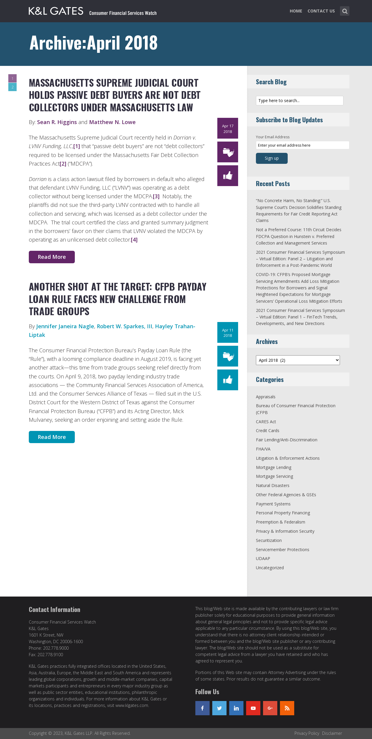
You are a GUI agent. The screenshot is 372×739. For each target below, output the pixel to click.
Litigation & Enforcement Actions (288, 458)
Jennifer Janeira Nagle (65, 326)
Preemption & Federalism (280, 522)
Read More (52, 256)
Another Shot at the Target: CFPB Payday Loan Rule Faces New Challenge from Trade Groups (117, 298)
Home (296, 11)
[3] (156, 196)
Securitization (269, 540)
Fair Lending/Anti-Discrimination (286, 440)
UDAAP (263, 558)
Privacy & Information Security (285, 531)
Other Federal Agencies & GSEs (286, 494)
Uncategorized (270, 567)
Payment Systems (273, 504)
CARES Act (266, 421)
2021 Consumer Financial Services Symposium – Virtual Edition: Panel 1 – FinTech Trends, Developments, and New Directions (300, 316)
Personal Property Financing (283, 513)
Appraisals (266, 396)
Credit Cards (267, 430)
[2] (63, 163)
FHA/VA (263, 449)
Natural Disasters (272, 485)
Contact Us (321, 11)
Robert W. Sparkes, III (124, 326)
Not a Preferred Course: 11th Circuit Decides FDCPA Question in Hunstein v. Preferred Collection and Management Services (298, 236)
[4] (134, 239)
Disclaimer (332, 733)
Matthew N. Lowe (112, 122)
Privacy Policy (307, 733)
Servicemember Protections (282, 549)
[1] (76, 146)
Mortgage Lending (273, 467)
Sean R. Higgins (57, 122)
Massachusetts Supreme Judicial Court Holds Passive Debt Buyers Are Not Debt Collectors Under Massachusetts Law (115, 94)
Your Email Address (272, 136)
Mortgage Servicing (274, 476)
